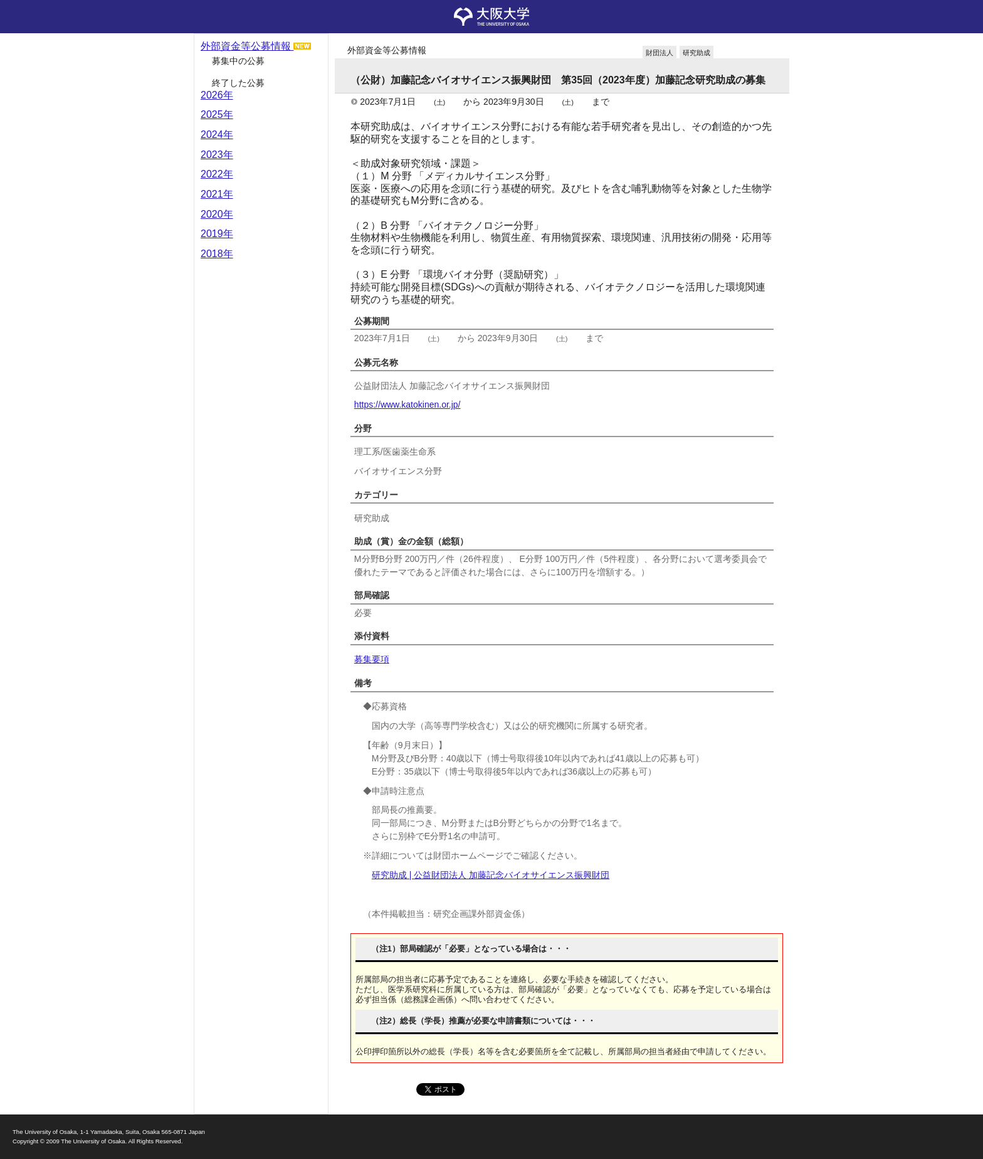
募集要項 (371, 659)
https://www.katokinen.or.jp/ (407, 405)
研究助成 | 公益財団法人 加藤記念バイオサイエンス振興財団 (490, 875)
